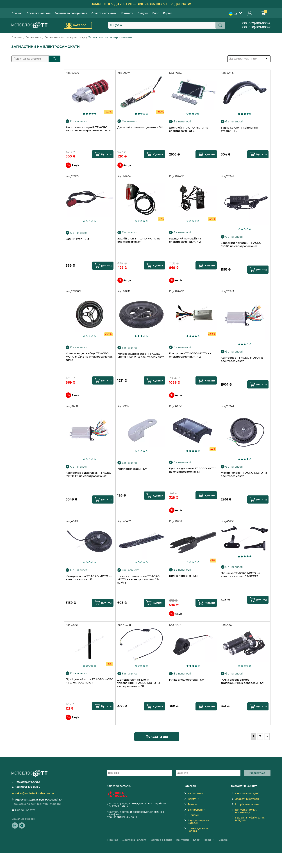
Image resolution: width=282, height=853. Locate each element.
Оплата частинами (104, 13)
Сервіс (167, 13)
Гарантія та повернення (71, 13)
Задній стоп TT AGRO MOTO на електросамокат (138, 240)
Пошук (55, 59)
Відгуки (143, 13)
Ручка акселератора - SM (186, 679)
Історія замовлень (247, 804)
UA (233, 14)
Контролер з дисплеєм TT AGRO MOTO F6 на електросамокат (88, 474)
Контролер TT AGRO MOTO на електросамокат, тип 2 (190, 355)
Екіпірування (196, 809)
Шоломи (193, 815)
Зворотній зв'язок (247, 799)
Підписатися (257, 773)
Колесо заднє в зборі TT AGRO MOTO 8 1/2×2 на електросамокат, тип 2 (89, 357)
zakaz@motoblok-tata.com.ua (34, 793)
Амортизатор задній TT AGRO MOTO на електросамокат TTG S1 (89, 129)
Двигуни (193, 799)
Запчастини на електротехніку (65, 37)
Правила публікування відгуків (250, 819)
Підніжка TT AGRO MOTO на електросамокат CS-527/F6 (240, 574)
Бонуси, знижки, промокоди (246, 811)
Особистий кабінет (250, 13)
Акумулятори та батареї (198, 822)
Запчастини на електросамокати (110, 37)
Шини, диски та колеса (198, 830)
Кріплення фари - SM (132, 468)
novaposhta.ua (139, 805)
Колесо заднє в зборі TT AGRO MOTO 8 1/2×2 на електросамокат (140, 355)
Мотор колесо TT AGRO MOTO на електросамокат (244, 474)
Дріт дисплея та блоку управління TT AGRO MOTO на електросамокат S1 (138, 683)
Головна (17, 37)
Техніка (192, 804)
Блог (155, 13)
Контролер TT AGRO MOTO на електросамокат (242, 359)
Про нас (17, 13)
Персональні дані (247, 793)
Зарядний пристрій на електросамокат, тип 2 (185, 240)
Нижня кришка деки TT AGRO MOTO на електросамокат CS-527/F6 (138, 579)
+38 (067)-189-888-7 (256, 23)
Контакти (127, 13)
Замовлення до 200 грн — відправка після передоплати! (141, 4)
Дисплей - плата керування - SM (140, 127)
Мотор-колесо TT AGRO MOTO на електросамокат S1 (89, 578)
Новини (209, 839)
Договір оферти (161, 839)
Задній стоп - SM (77, 239)
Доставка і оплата (39, 13)
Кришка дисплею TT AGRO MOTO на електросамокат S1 (192, 470)
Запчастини (33, 37)
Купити (106, 154)
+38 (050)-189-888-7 (256, 27)
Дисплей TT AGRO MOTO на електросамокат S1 (188, 129)
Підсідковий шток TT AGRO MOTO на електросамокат (89, 681)
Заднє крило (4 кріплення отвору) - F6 (239, 129)
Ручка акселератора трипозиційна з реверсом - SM (243, 681)
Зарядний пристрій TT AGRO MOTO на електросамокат (241, 244)
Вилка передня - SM (183, 575)
